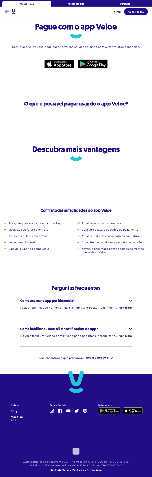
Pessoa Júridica (76, 3)
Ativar (15, 405)
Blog (14, 411)
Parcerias (125, 3)
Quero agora (136, 11)
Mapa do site (17, 418)
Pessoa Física (27, 4)
